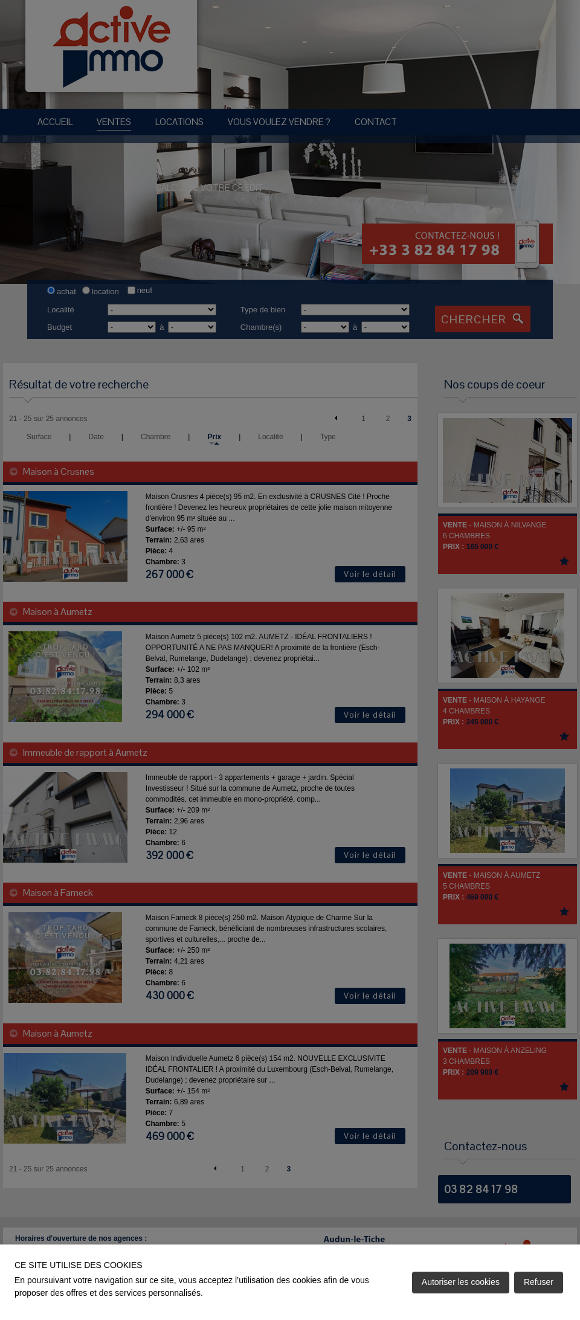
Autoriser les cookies (461, 1282)
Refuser (538, 1282)
